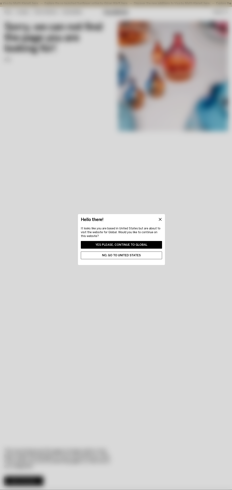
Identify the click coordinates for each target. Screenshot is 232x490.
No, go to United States (121, 255)
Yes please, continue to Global (121, 244)
